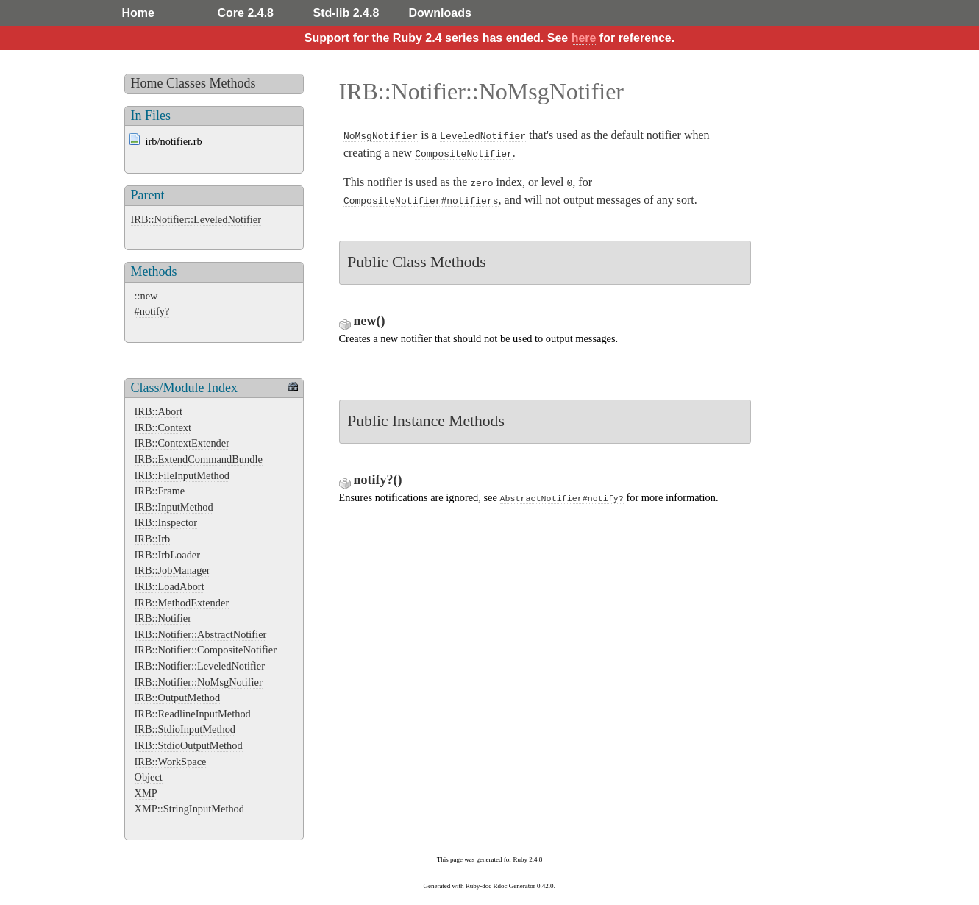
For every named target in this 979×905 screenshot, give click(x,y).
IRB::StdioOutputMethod (189, 745)
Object (149, 777)
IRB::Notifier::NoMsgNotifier (199, 682)
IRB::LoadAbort (169, 586)
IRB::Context (163, 427)
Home (138, 13)
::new (146, 296)
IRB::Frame (160, 491)
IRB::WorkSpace (171, 761)
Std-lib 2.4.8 (346, 13)
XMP (146, 793)
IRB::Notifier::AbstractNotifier (201, 634)
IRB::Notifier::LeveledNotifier (196, 219)
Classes (186, 83)
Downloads (440, 13)
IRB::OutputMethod (178, 697)
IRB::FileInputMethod (182, 475)
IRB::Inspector (166, 522)
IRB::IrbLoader (168, 555)
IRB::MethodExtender (182, 602)
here (584, 38)
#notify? (152, 311)
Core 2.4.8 (246, 13)
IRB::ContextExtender (182, 443)
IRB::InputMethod (174, 507)
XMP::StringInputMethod (190, 808)
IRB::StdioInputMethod (185, 729)
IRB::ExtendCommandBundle (199, 459)
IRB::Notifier (163, 618)
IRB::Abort (159, 411)
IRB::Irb (153, 538)
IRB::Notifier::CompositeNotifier (206, 650)
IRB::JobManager (172, 570)
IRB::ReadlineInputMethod (193, 714)
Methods (233, 83)
